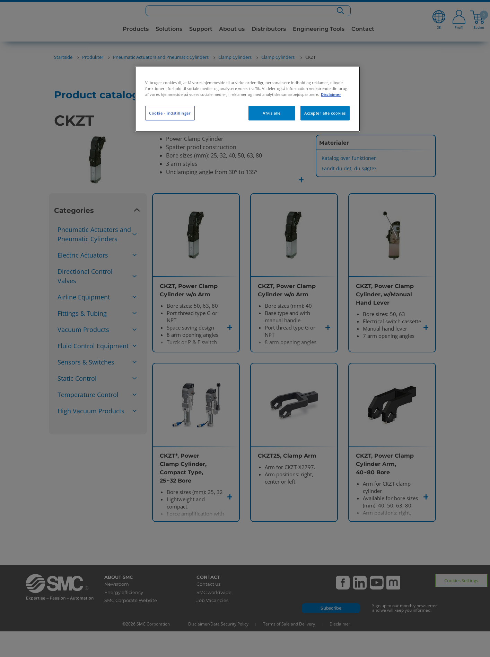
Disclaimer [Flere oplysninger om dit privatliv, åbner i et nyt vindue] (331, 94)
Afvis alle (272, 113)
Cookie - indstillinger (170, 113)
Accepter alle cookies (325, 113)
